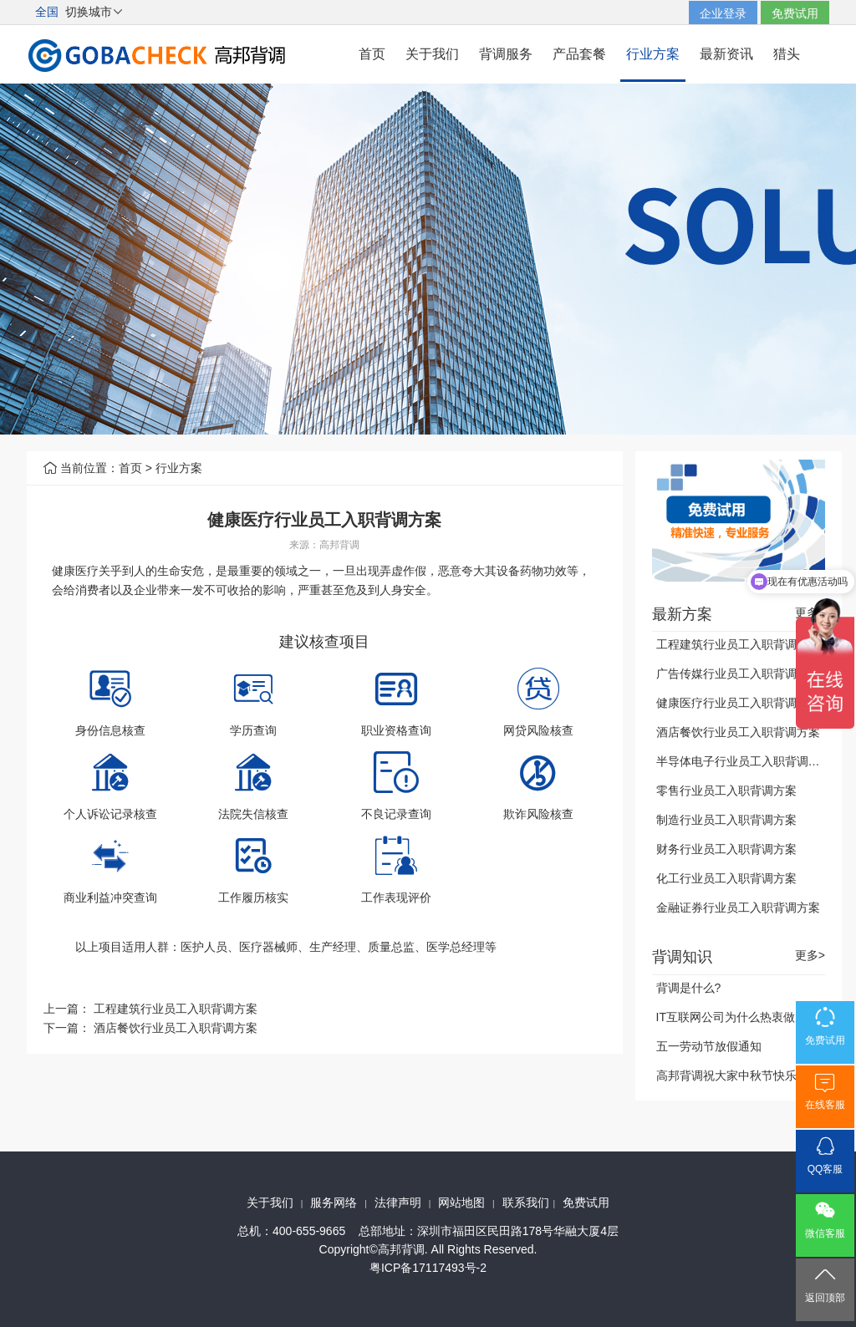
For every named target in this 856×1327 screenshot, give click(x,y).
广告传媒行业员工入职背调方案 (738, 673)
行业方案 (653, 54)
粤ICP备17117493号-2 (428, 1267)
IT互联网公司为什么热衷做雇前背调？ (754, 1017)
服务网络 (333, 1202)
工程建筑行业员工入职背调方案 (175, 1008)
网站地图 (461, 1202)
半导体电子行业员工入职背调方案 (744, 761)
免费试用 (795, 13)
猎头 (786, 54)
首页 (372, 54)
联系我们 (525, 1202)
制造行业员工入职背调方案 (726, 819)
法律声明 (397, 1202)
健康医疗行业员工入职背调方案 (738, 702)
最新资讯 (726, 54)
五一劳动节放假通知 (709, 1046)
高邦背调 (339, 545)
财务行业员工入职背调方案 (726, 849)
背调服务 (505, 54)
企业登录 (723, 13)
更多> (810, 955)
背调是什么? (688, 987)
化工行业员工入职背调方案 (726, 878)
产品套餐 (579, 54)
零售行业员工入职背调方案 (726, 790)
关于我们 (432, 54)
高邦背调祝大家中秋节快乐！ (732, 1075)
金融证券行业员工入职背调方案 (738, 907)
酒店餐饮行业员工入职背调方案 (175, 1028)
